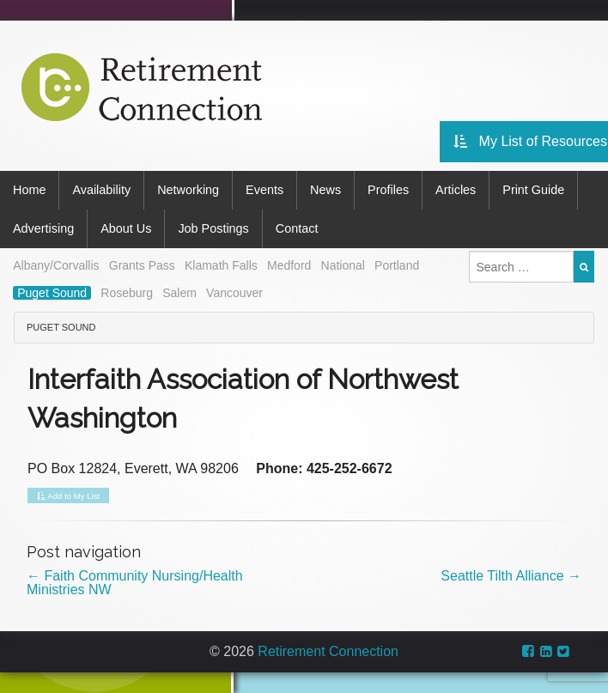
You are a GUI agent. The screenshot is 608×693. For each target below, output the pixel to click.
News (325, 190)
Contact (297, 228)
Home (29, 190)
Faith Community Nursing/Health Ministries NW (135, 582)
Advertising (43, 228)
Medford (289, 265)
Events (264, 190)
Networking (188, 190)
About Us (125, 228)
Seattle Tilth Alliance (511, 575)
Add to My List (68, 496)
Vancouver (234, 293)
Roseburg (126, 293)
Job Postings (213, 228)
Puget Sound (52, 293)
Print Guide (533, 190)
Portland (396, 265)
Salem (179, 293)
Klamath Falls (221, 265)
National (343, 265)
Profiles (388, 190)
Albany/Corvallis (56, 265)
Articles (455, 190)
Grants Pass (142, 265)
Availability (101, 190)
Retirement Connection (328, 651)
